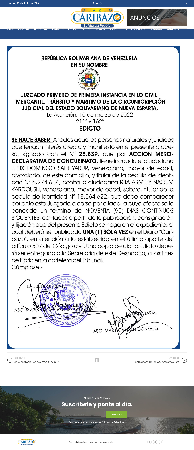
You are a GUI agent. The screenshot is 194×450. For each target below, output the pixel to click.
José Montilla (108, 442)
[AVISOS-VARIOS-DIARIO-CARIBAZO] (157, 17)
